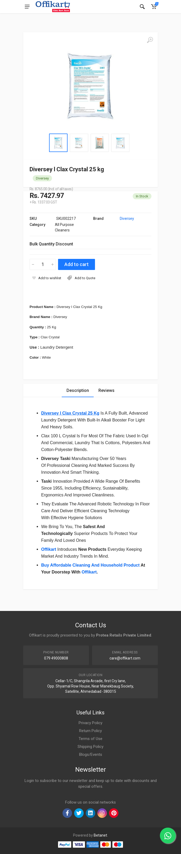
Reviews (106, 390)
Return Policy (90, 730)
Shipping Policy (90, 746)
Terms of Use (90, 738)
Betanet (100, 835)
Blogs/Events (90, 754)
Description (77, 390)
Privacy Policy (90, 722)
